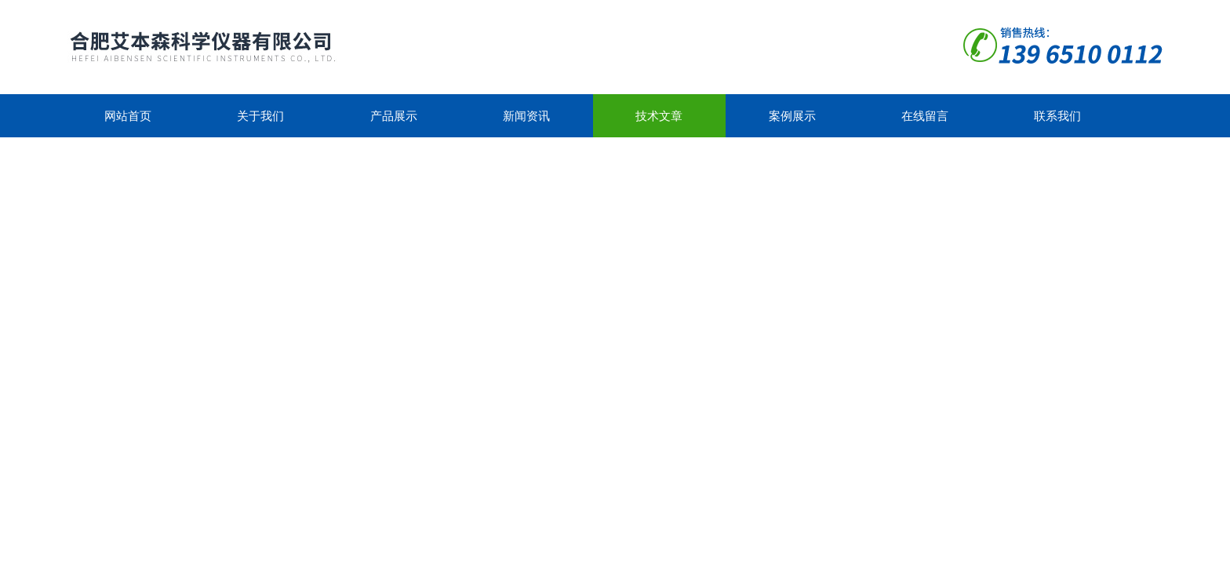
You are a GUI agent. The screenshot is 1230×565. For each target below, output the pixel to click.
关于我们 (260, 115)
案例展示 (792, 115)
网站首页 (127, 115)
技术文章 (658, 115)
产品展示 (393, 115)
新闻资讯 (526, 115)
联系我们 (1057, 115)
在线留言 (924, 115)
